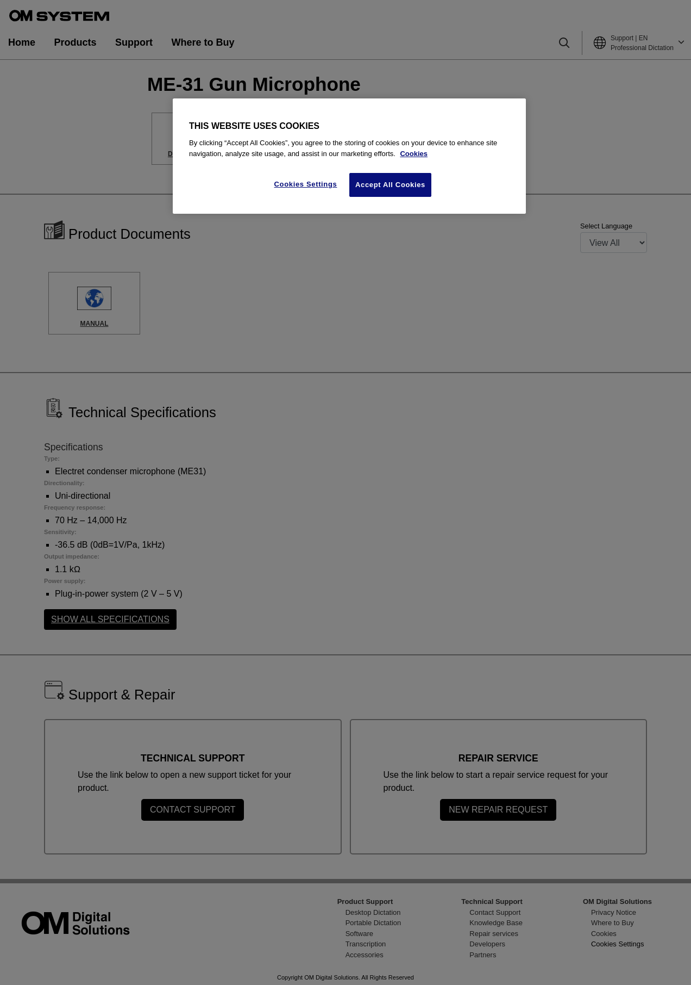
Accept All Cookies (390, 185)
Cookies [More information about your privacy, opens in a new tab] (414, 154)
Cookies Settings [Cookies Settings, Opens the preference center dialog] (305, 184)
